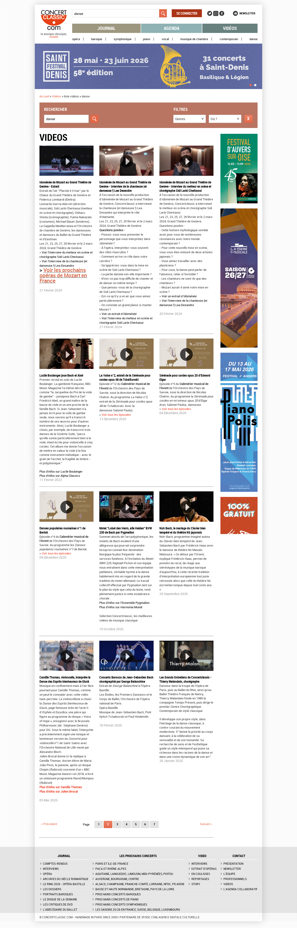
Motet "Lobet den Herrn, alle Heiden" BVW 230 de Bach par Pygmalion (125, 530)
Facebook (221, 13)
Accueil (44, 96)
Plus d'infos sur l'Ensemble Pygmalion (124, 603)
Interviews (51, 868)
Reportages (200, 879)
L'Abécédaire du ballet (60, 909)
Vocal (165, 39)
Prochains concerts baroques (118, 894)
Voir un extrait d (119, 314)
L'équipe (229, 874)
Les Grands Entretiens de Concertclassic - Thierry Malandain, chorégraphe (185, 679)
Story (195, 884)
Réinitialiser (248, 119)
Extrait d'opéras (203, 868)
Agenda (171, 28)
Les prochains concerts (138, 856)
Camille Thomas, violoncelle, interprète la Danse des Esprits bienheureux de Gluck (64, 679)
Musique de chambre (194, 39)
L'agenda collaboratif (240, 889)
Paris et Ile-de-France (111, 863)
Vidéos (230, 28)
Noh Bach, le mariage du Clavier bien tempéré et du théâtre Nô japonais (182, 530)
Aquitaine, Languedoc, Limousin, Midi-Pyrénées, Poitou (134, 874)
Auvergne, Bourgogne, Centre (117, 879)
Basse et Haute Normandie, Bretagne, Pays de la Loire (134, 889)
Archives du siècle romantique (65, 879)
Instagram (215, 13)
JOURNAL (64, 856)
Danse (253, 39)
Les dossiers (52, 889)
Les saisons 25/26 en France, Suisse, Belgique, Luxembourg (137, 909)
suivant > (206, 824)
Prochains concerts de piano (117, 899)
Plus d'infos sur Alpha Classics (59, 476)
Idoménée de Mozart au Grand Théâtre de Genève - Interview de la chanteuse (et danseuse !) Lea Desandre (125, 186)
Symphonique (123, 39)
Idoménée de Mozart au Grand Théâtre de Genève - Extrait (65, 184)
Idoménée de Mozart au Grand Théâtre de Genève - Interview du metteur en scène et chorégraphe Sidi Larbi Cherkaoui (185, 186)
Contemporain (229, 39)
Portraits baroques (58, 894)
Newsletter (247, 13)
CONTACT (238, 856)
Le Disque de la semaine (60, 899)
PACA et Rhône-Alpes (110, 868)
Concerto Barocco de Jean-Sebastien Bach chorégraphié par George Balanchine (126, 679)
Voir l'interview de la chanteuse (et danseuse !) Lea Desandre (63, 263)
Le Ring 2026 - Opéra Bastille (64, 884)
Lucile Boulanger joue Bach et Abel (61, 375)
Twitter (209, 13)
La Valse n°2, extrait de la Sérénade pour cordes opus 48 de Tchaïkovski (124, 377)
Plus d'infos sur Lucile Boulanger (61, 471)
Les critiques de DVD (58, 904)
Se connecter (186, 13)
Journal (106, 28)
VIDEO (202, 856)
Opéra (76, 39)
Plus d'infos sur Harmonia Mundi (120, 607)
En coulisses (200, 874)
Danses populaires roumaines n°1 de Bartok (62, 530)
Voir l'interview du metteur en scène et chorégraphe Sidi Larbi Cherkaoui (66, 254)
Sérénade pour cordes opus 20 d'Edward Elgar (184, 377)
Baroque (96, 39)
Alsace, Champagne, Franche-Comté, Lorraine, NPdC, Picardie (139, 884)
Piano (146, 39)
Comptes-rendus (55, 863)
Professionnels (235, 879)
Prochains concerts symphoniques (121, 904)
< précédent (49, 824)
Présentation (233, 863)
